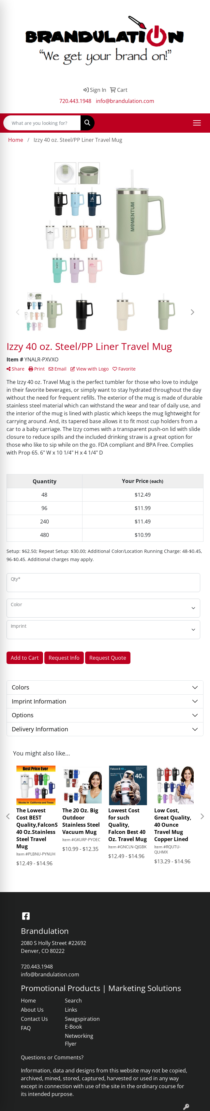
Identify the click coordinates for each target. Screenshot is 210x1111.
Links (71, 1009)
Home (28, 1000)
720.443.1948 (75, 101)
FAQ (26, 1028)
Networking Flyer (79, 1039)
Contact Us (34, 1018)
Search (73, 1000)
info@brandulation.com (125, 101)
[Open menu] (196, 122)
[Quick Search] (42, 122)
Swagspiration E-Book (82, 1022)
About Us (32, 1009)
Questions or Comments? (52, 1057)
